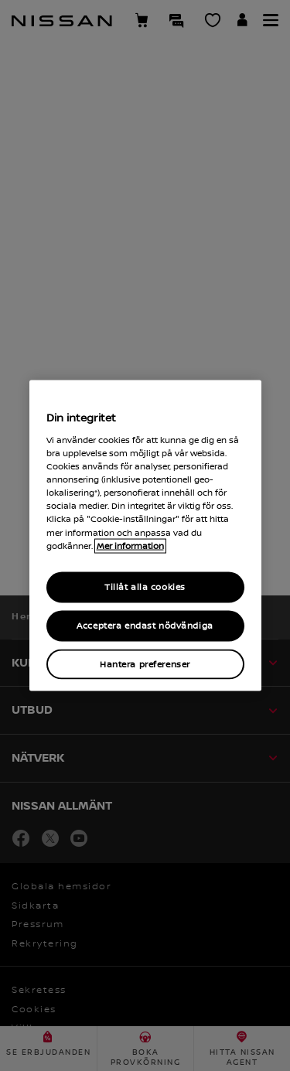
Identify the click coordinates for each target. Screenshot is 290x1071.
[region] (145, 535)
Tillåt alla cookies (145, 587)
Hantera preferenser (145, 664)
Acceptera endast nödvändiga (145, 625)
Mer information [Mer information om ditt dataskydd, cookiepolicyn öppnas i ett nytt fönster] (130, 546)
